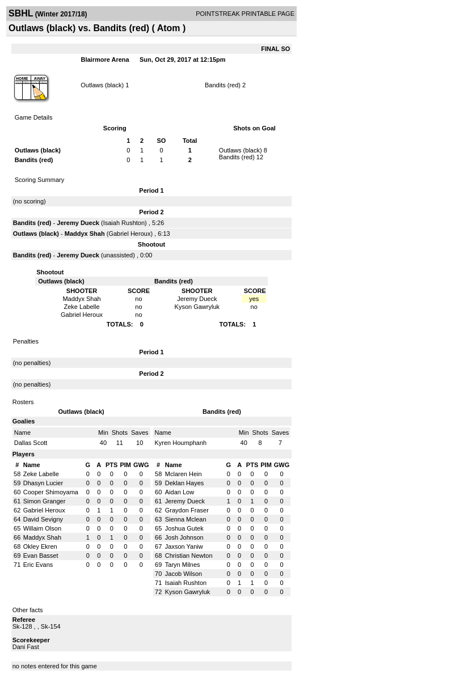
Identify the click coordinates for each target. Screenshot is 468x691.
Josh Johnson (184, 537)
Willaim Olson (42, 528)
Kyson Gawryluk (187, 591)
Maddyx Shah (85, 233)
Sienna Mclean (185, 519)
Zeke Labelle (41, 473)
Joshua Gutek (184, 528)
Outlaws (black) (102, 85)
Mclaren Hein (183, 473)
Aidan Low (179, 492)
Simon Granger (44, 501)
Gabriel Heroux (129, 233)
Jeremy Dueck (78, 222)
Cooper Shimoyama (50, 492)
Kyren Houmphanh (181, 442)
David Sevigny (43, 519)
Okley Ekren (40, 546)
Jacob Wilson (183, 573)
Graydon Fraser (187, 510)
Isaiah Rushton (124, 222)
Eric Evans (38, 564)
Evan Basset (40, 555)
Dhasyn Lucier (43, 483)
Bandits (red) (223, 85)
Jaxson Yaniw (184, 546)
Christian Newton (189, 555)
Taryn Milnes (182, 564)
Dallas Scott (31, 442)
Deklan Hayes (184, 483)
